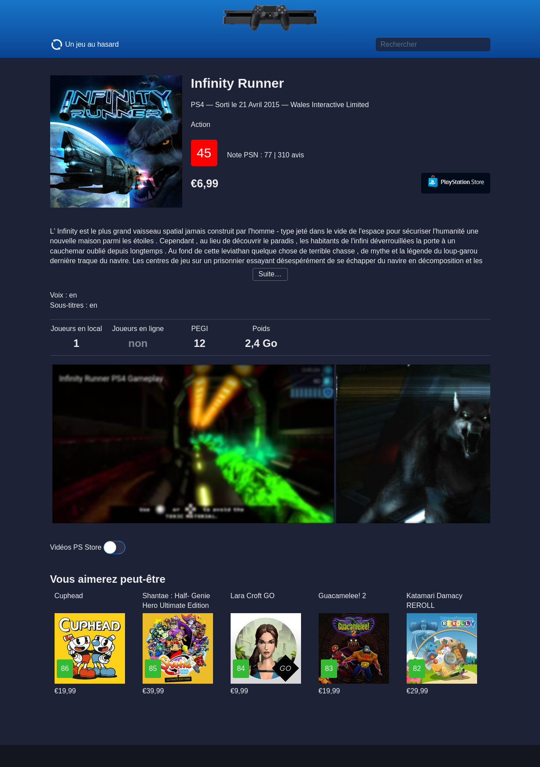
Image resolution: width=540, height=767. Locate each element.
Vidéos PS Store (88, 547)
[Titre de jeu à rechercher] (433, 44)
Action (200, 124)
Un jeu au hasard (84, 44)
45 (204, 152)
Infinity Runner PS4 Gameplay (111, 379)
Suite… (269, 274)
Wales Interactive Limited (329, 104)
